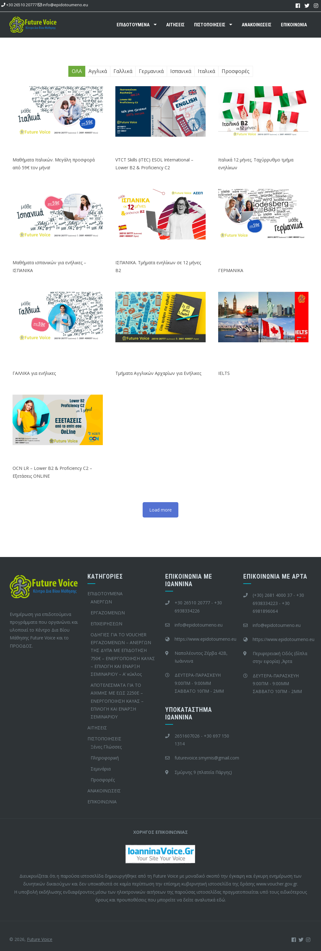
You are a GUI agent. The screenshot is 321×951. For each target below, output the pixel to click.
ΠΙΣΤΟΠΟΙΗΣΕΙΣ (209, 25)
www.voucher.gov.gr (276, 884)
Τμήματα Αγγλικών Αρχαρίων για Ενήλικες (158, 373)
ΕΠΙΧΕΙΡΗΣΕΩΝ (106, 624)
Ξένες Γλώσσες (106, 747)
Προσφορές (103, 780)
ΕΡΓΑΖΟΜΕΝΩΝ (108, 613)
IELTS (224, 373)
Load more (160, 510)
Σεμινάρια (101, 769)
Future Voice (39, 939)
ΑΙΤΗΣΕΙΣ (175, 25)
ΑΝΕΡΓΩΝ (101, 602)
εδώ (221, 900)
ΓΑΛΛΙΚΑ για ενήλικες (34, 373)
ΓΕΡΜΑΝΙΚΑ (230, 270)
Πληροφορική (105, 758)
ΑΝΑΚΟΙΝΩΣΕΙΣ (256, 25)
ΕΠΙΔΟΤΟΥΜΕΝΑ (133, 25)
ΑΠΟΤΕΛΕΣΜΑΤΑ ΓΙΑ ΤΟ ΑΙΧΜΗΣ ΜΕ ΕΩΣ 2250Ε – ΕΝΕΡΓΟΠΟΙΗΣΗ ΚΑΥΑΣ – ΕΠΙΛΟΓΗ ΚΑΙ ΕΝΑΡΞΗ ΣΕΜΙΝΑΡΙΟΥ (117, 701)
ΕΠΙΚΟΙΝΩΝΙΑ (294, 25)
